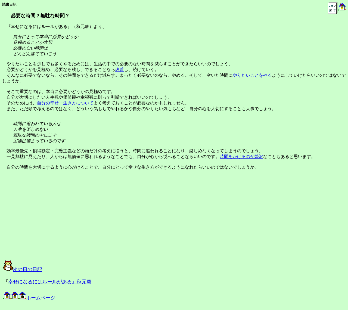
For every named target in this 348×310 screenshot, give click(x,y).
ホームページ (29, 297)
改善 (119, 69)
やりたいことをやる (252, 75)
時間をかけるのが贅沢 (241, 156)
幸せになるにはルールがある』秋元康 (49, 281)
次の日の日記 (22, 269)
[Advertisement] (58, 220)
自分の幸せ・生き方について (65, 103)
